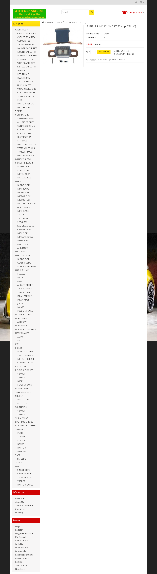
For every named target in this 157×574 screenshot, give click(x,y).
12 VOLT (21, 373)
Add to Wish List (121, 51)
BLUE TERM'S (23, 77)
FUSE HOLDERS (22, 255)
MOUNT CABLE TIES (27, 52)
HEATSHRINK (21, 318)
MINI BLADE (23, 188)
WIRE (17, 466)
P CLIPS (18, 347)
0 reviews (102, 59)
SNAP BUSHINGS (23, 392)
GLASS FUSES (23, 207)
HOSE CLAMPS (22, 333)
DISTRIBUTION (24, 137)
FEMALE (21, 273)
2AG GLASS (22, 218)
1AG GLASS (22, 214)
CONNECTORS (22, 114)
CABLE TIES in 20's (26, 37)
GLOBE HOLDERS (23, 314)
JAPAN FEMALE (24, 296)
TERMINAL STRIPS (26, 148)
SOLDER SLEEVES (25, 96)
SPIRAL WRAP (21, 418)
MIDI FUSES (22, 233)
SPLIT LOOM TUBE (24, 421)
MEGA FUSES (23, 240)
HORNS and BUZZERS (25, 329)
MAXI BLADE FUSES (26, 203)
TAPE (17, 455)
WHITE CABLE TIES (26, 63)
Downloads (20, 551)
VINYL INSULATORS (26, 89)
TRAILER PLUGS (24, 151)
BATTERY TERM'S (25, 103)
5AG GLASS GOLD (25, 225)
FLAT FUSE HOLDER (26, 266)
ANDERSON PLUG (25, 118)
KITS (17, 344)
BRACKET (21, 451)
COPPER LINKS (24, 129)
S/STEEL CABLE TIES (27, 66)
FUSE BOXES (21, 251)
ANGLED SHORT (25, 285)
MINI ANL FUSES (25, 236)
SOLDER (19, 396)
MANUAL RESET (24, 177)
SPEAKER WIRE (24, 473)
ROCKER (21, 440)
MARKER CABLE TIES (27, 48)
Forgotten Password (24, 533)
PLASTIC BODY (24, 170)
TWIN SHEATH (24, 477)
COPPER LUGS (24, 133)
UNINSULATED (24, 85)
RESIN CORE (23, 399)
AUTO (20, 336)
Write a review (118, 59)
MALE (20, 277)
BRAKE (20, 444)
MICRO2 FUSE (23, 196)
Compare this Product (124, 54)
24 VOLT (21, 377)
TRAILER (21, 481)
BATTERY (21, 447)
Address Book (21, 540)
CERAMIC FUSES (25, 229)
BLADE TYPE (23, 166)
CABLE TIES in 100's (26, 33)
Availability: (91, 37)
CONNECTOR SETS (26, 126)
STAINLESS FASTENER (25, 425)
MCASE (20, 307)
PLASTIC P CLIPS (25, 351)
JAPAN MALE (23, 299)
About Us (19, 502)
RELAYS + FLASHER (24, 370)
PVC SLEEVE (20, 366)
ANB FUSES (22, 248)
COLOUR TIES (23, 40)
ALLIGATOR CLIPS (25, 122)
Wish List (19, 544)
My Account (20, 537)
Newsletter (20, 569)
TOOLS (18, 462)
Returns (18, 561)
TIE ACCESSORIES (25, 44)
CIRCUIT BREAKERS (24, 162)
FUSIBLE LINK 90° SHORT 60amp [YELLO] (66, 22)
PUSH (20, 433)
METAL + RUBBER (25, 359)
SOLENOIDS (21, 407)
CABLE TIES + (21, 29)
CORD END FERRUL (26, 92)
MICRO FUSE (23, 192)
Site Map (19, 512)
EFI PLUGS (22, 140)
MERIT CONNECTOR (27, 144)
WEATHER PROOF (25, 155)
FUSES (18, 181)
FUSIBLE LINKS (22, 270)
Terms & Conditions (24, 505)
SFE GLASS (22, 222)
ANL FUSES (22, 244)
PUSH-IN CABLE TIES (27, 55)
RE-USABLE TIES (25, 59)
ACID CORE (22, 403)
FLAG (19, 100)
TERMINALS (20, 70)
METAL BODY (23, 174)
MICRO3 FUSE (23, 199)
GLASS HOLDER (24, 262)
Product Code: (92, 33)
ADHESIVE (22, 322)
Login (17, 526)
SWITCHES (20, 429)
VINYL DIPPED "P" (25, 355)
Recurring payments (24, 554)
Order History (21, 547)
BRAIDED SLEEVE (23, 159)
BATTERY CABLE (25, 484)
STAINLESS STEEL (25, 362)
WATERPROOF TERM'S (23, 109)
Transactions (21, 565)
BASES (20, 381)
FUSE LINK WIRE (25, 310)
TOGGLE (21, 436)
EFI (18, 340)
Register (19, 529)
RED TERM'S (23, 74)
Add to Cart (104, 51)
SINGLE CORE (23, 470)
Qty (88, 51)
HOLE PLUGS (21, 325)
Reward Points (22, 558)
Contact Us (20, 509)
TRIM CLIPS (20, 458)
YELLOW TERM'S (25, 81)
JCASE (20, 303)
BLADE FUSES (23, 185)
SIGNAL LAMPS (22, 388)
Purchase (19, 498)
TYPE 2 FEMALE (24, 292)
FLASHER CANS (24, 384)
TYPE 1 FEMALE (24, 288)
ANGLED (21, 281)
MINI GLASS (23, 211)
